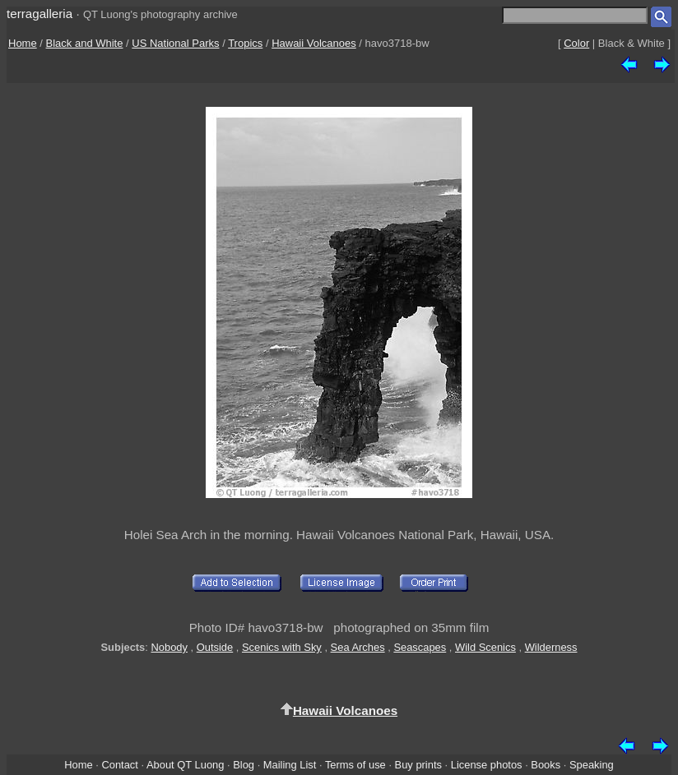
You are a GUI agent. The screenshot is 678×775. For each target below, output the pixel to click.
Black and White (84, 43)
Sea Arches (358, 647)
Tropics (245, 43)
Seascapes (419, 647)
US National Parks (175, 43)
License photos (486, 765)
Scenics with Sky (282, 647)
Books (545, 765)
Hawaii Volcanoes (314, 43)
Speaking (591, 765)
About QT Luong (185, 765)
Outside (215, 647)
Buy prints (418, 765)
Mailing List (290, 765)
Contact (119, 765)
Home (22, 43)
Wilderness (551, 647)
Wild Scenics (485, 647)
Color (576, 43)
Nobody (169, 647)
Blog (243, 765)
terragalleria (39, 14)
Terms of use (355, 765)
